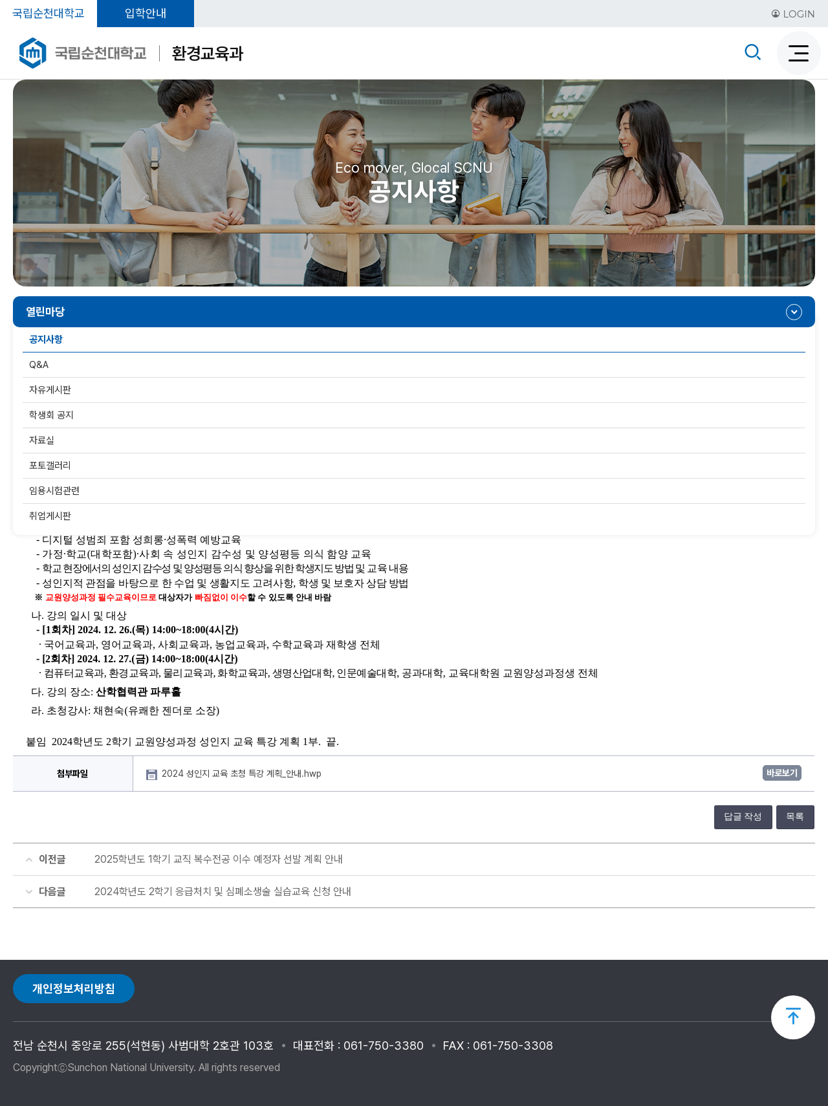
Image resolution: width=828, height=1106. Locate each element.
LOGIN (793, 14)
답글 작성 (743, 816)
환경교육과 (207, 53)
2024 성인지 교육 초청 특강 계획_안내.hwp (243, 773)
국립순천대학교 (48, 13)
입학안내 (145, 13)
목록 (795, 816)
